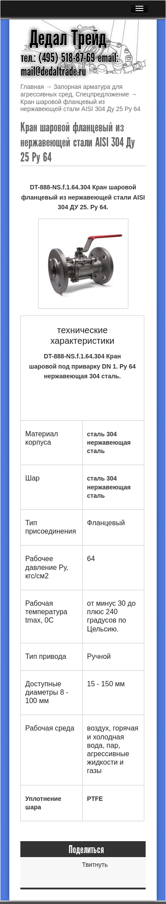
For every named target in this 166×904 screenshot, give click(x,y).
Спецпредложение (102, 94)
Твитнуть (95, 864)
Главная (32, 86)
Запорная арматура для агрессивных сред (71, 90)
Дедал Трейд (68, 38)
